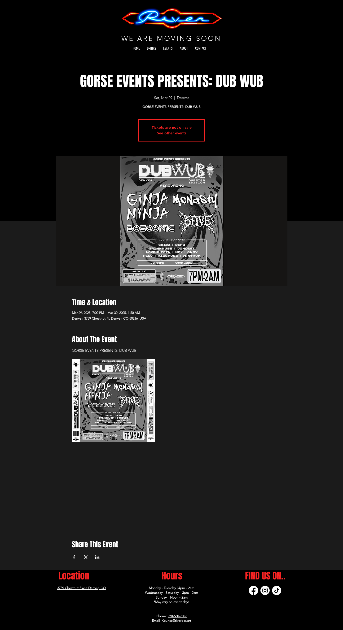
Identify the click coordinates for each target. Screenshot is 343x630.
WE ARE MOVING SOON (171, 38)
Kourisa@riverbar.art (176, 620)
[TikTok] (276, 590)
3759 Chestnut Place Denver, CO (81, 588)
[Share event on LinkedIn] (97, 557)
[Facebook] (253, 590)
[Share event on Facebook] (74, 557)
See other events (171, 133)
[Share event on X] (86, 557)
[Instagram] (265, 590)
